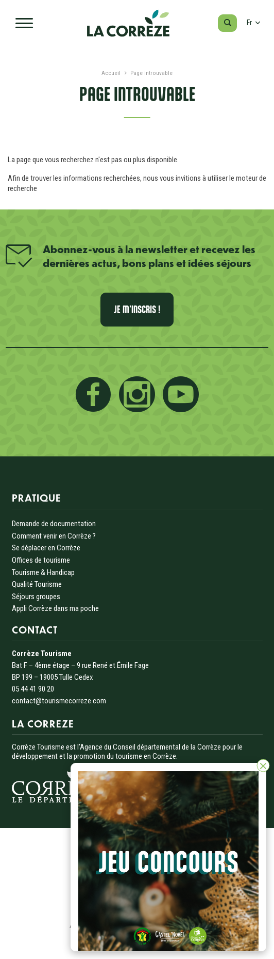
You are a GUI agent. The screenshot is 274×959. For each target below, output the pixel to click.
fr (253, 22)
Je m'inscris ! (137, 309)
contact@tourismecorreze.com (59, 700)
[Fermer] (263, 765)
